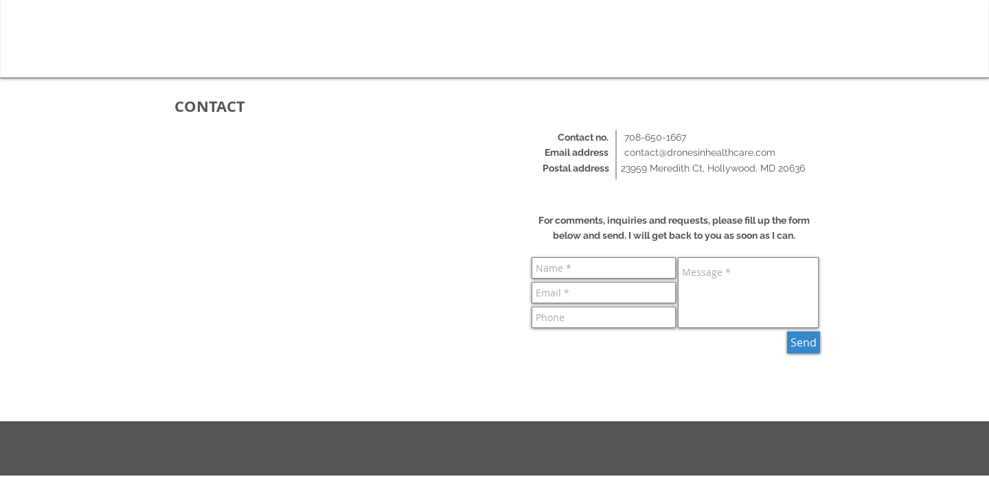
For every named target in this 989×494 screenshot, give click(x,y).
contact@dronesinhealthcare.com (699, 152)
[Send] (803, 342)
